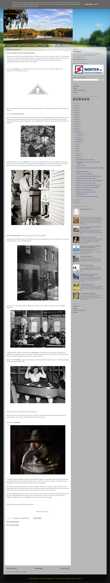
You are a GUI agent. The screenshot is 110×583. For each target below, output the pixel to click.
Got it (96, 4)
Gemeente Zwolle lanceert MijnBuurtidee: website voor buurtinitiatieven (90, 246)
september (79, 139)
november (79, 135)
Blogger (79, 578)
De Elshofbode (13, 9)
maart (77, 153)
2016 (76, 128)
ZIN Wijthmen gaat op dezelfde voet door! (86, 178)
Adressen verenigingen (32, 45)
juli (77, 144)
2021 (76, 117)
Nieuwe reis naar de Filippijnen (84, 189)
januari (78, 157)
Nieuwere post (11, 568)
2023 (76, 112)
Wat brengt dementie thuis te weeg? (85, 159)
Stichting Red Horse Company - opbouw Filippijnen (89, 180)
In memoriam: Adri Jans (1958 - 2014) (85, 183)
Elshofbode (78, 51)
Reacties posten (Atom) (20, 571)
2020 (76, 119)
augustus (78, 141)
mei (77, 148)
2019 (76, 121)
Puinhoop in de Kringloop (86, 265)
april (77, 150)
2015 (76, 130)
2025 (76, 108)
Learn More (89, 4)
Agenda (19, 45)
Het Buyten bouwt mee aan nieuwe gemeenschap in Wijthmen (89, 274)
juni (77, 146)
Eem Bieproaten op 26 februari (88, 293)
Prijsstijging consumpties (82, 171)
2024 (76, 110)
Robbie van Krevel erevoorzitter (84, 173)
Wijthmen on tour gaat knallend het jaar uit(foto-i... (89, 185)
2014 (76, 200)
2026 (76, 105)
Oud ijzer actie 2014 (81, 165)
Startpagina (10, 45)
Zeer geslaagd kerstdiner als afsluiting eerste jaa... (89, 176)
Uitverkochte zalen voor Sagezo (88, 237)
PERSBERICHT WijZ (81, 194)
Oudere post (64, 568)
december (79, 132)
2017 (76, 126)
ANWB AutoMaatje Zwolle (86, 284)
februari (78, 155)
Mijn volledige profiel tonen (80, 59)
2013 (76, 202)
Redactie (44, 45)
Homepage (38, 568)
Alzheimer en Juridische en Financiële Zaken (87, 187)
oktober (78, 137)
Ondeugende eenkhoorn (86, 256)
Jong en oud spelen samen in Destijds (86, 192)
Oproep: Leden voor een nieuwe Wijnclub (90, 218)
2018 (76, 124)
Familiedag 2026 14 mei (86, 209)
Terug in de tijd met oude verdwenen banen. (87, 196)
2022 (76, 114)
